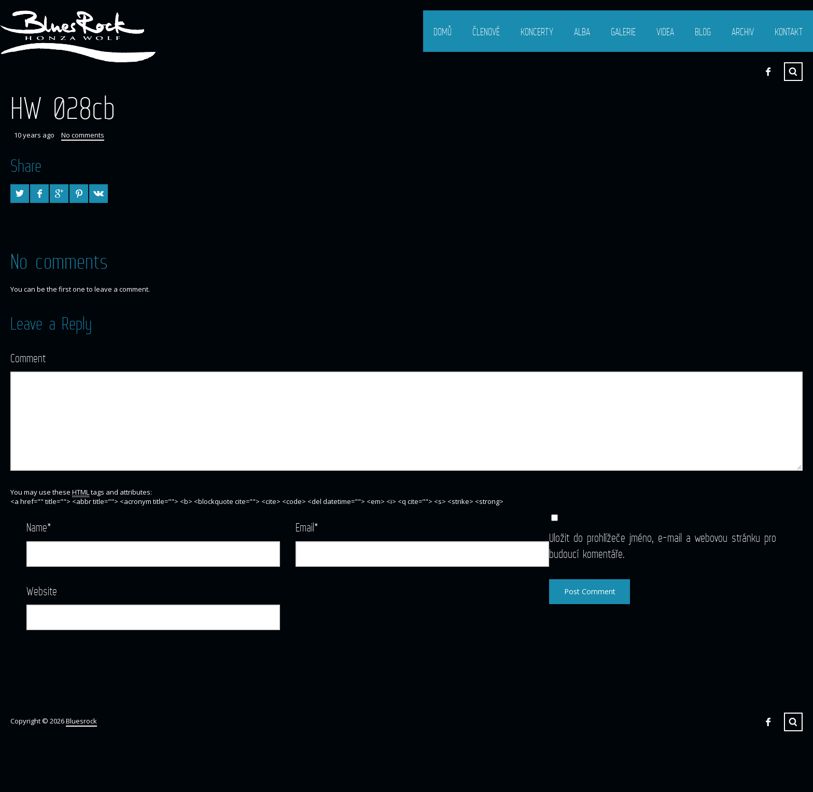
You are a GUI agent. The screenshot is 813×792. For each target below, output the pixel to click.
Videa (665, 31)
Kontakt (789, 31)
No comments (82, 135)
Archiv (743, 31)
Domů (442, 31)
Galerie (623, 31)
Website (41, 591)
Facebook (768, 71)
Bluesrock (81, 721)
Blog (703, 31)
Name (38, 527)
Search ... (793, 71)
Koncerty (537, 31)
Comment (28, 358)
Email (307, 527)
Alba (582, 31)
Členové (486, 31)
